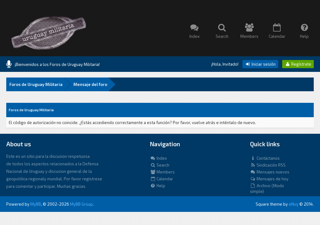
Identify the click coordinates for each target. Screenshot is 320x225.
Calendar (161, 178)
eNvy (293, 204)
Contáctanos (265, 158)
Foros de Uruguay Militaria (35, 84)
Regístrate (298, 64)
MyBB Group (81, 204)
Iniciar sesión (260, 64)
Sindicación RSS (268, 165)
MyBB (35, 204)
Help (157, 185)
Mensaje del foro (90, 84)
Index (158, 158)
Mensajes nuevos (269, 171)
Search (159, 165)
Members (162, 171)
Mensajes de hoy (269, 178)
